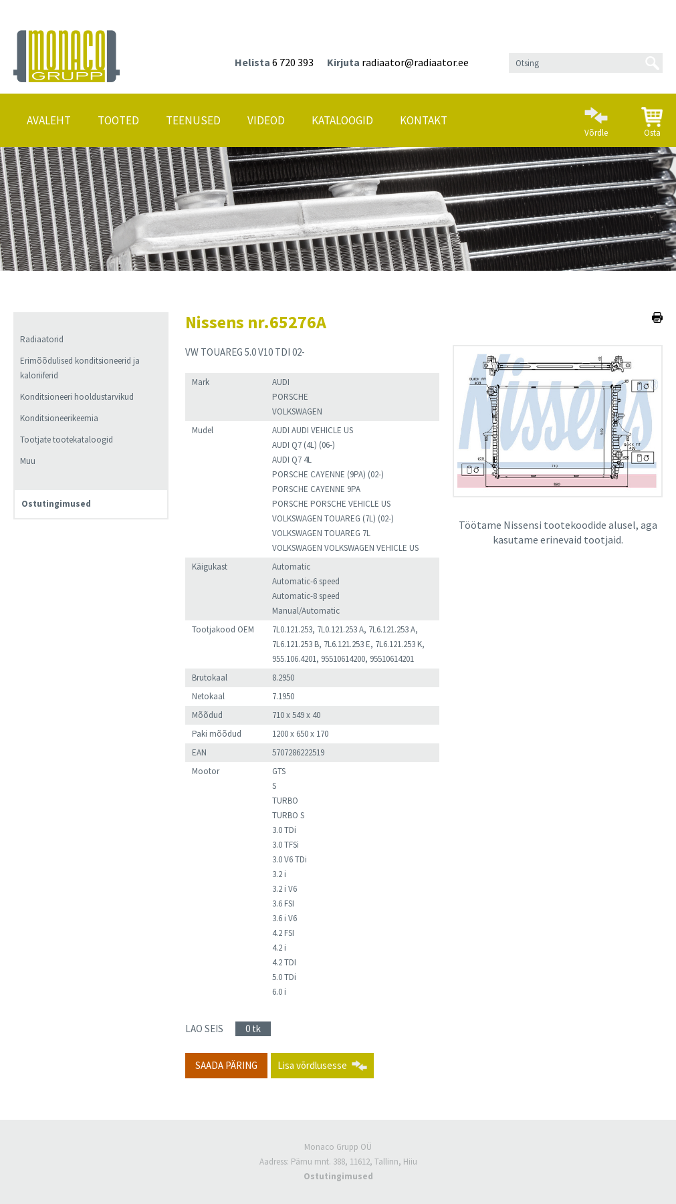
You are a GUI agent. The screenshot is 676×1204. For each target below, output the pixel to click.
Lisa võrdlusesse (312, 1065)
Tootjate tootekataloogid (66, 439)
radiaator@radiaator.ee (415, 62)
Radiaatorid (42, 339)
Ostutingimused (56, 503)
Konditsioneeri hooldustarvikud (77, 396)
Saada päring (226, 1065)
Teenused (193, 120)
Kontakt (423, 120)
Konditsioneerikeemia (59, 418)
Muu (27, 461)
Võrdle (596, 116)
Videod (266, 120)
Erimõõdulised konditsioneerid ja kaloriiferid (80, 368)
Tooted (118, 120)
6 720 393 (293, 62)
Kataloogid (342, 120)
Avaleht (49, 120)
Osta (652, 117)
